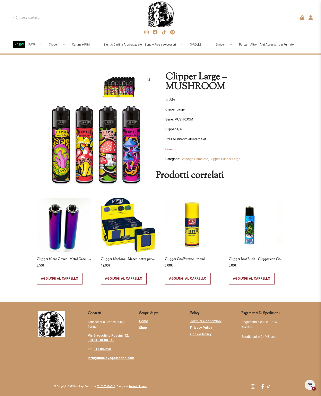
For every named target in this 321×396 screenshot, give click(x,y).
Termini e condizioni (206, 321)
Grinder (225, 44)
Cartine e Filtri (85, 44)
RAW (36, 44)
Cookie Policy (200, 334)
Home (143, 321)
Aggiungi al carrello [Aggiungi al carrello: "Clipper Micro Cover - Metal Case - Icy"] (59, 278)
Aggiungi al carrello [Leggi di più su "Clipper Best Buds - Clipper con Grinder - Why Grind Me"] (251, 278)
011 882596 (102, 349)
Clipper (58, 44)
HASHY (19, 44)
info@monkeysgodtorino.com (111, 358)
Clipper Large (230, 159)
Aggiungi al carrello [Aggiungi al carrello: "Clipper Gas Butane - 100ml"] (187, 278)
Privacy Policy (201, 328)
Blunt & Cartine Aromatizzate (123, 44)
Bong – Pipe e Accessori (165, 44)
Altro (253, 44)
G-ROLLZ (200, 44)
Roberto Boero (138, 386)
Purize (243, 44)
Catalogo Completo (194, 159)
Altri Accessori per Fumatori (282, 44)
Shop (143, 328)
